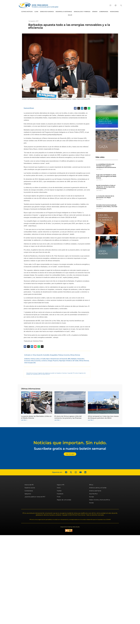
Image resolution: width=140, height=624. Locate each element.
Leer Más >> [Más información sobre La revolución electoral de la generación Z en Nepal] (99, 199)
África (91, 485)
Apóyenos (28, 494)
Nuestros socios (30, 487)
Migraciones (114, 11)
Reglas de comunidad (64, 500)
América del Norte (95, 491)
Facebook (60, 494)
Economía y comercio (40, 360)
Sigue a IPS (60, 485)
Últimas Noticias (27, 11)
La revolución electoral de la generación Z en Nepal (105, 196)
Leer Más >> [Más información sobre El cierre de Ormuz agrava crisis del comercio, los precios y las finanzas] (57, 420)
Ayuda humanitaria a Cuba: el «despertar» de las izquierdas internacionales (105, 187)
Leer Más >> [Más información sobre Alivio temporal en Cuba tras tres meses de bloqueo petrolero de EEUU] (91, 420)
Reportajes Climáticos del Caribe (68, 360)
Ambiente (27, 359)
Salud (70, 15)
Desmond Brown (29, 108)
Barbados (74, 359)
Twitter (59, 491)
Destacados (80, 359)
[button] (121, 5)
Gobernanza (103, 11)
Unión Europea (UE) (30, 362)
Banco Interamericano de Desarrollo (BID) (58, 359)
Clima (36, 11)
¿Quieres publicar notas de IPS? (35, 497)
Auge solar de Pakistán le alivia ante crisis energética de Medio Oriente (106, 176)
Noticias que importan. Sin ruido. (70, 442)
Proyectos (56, 360)
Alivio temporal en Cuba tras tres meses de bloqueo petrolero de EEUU (103, 417)
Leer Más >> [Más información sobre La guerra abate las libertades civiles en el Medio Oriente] (24, 420)
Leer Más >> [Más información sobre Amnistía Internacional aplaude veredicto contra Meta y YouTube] (99, 208)
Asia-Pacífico (93, 494)
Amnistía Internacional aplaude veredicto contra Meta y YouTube (106, 205)
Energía (50, 360)
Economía (67, 355)
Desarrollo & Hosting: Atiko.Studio (70, 527)
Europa (91, 497)
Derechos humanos (47, 11)
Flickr (59, 497)
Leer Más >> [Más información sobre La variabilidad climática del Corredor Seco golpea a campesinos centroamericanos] (99, 169)
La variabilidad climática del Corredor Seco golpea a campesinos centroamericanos (106, 165)
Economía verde (29, 360)
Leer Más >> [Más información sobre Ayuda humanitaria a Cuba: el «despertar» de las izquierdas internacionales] (99, 190)
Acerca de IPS (29, 485)
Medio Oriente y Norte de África (99, 500)
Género (94, 11)
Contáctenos (29, 491)
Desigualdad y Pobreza (82, 11)
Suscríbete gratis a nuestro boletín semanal (70, 449)
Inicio (58, 487)
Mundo (91, 503)
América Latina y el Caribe (38, 359)
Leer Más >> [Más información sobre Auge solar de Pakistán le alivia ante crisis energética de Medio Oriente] (99, 179)
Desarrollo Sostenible (64, 11)
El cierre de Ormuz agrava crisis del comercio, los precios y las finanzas (68, 417)
